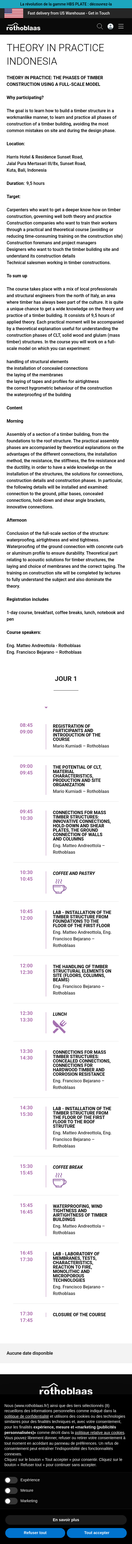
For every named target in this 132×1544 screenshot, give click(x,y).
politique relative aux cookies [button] (99, 1432)
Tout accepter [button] (96, 1533)
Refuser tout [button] (35, 1533)
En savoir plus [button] (66, 1520)
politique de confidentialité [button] (26, 1416)
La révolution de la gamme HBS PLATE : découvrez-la (66, 4)
